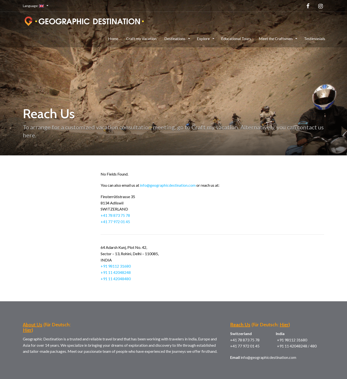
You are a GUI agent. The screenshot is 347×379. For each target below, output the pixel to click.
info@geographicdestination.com (168, 185)
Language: (33, 6)
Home (113, 38)
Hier (27, 330)
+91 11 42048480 (116, 278)
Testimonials (314, 38)
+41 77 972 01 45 (115, 221)
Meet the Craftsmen (276, 38)
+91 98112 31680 (116, 266)
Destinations (175, 38)
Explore (203, 38)
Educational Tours (236, 38)
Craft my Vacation (141, 38)
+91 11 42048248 (116, 272)
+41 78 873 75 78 (115, 215)
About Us (32, 325)
